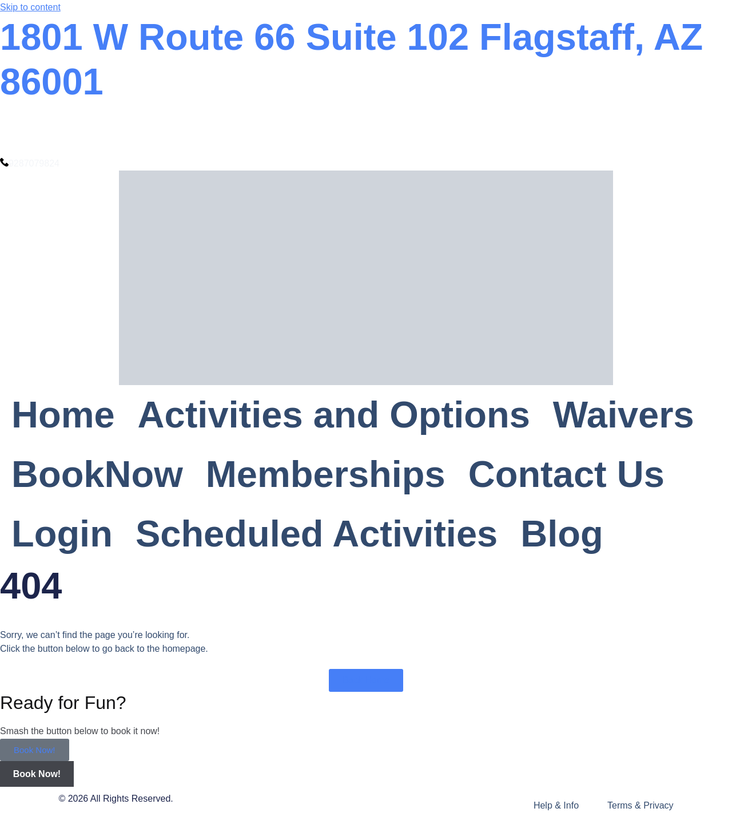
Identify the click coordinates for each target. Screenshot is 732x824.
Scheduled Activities (317, 533)
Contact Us (566, 474)
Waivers (623, 414)
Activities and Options (334, 414)
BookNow (97, 474)
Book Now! (34, 750)
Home (63, 414)
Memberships (325, 474)
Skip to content (30, 7)
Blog (561, 533)
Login (62, 533)
